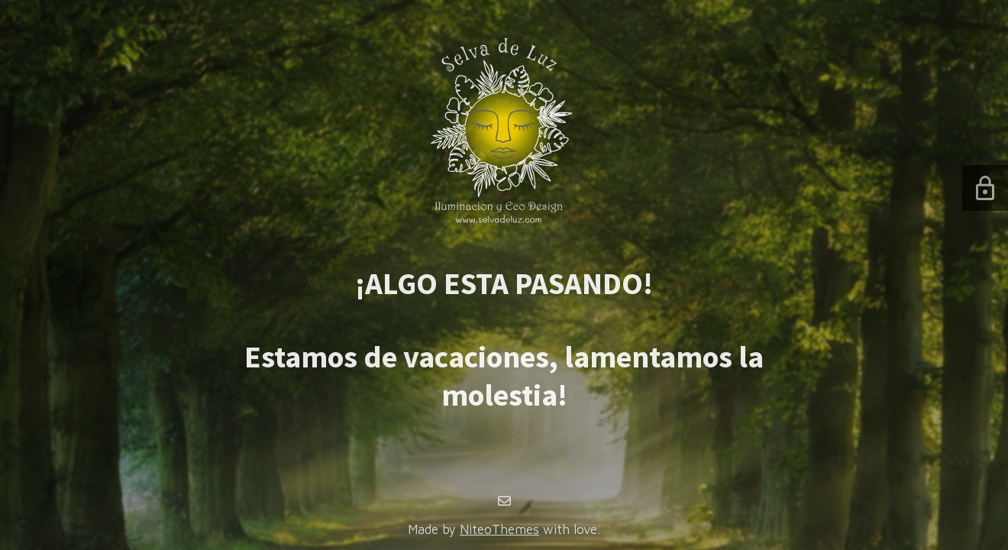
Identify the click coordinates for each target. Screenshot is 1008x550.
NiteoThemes (499, 529)
